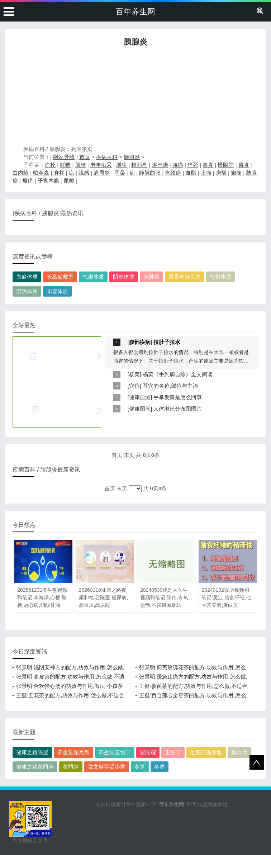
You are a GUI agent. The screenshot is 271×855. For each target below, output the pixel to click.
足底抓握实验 (206, 752)
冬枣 (159, 767)
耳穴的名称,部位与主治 (170, 386)
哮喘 (65, 165)
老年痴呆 (101, 165)
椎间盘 (139, 165)
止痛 (206, 173)
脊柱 (59, 173)
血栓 (50, 165)
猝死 (192, 165)
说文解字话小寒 (106, 767)
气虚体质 (93, 277)
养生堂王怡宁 (115, 752)
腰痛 (177, 165)
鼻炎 (208, 165)
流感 (84, 173)
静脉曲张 (150, 173)
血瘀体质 (27, 277)
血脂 (190, 173)
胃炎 (243, 165)
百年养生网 (135, 11)
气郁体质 (220, 277)
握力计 (239, 752)
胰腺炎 (132, 157)
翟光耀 (148, 752)
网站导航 (64, 157)
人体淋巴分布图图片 (177, 409)
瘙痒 (27, 181)
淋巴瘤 (160, 165)
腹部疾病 (140, 342)
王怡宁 (173, 752)
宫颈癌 (173, 173)
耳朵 (119, 173)
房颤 (221, 173)
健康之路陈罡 (32, 752)
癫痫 (236, 173)
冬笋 (139, 767)
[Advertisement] (135, 98)
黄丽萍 (71, 767)
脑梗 (80, 165)
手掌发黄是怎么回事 (177, 397)
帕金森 (41, 173)
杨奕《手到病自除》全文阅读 (178, 374)
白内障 (21, 173)
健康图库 (140, 409)
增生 (121, 165)
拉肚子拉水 (166, 342)
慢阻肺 (226, 165)
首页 (84, 157)
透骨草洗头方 (184, 277)
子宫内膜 (48, 181)
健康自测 (140, 397)
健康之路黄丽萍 (35, 767)
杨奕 (134, 374)
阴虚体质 (123, 277)
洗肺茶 (151, 277)
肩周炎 (102, 173)
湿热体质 (27, 291)
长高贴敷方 (60, 277)
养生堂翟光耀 (73, 752)
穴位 (134, 386)
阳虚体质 (57, 291)
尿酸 (68, 181)
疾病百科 (107, 157)
